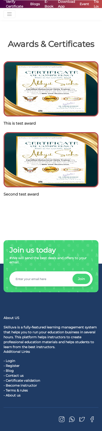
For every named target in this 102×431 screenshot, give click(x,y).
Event (84, 4)
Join (81, 279)
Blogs (35, 4)
